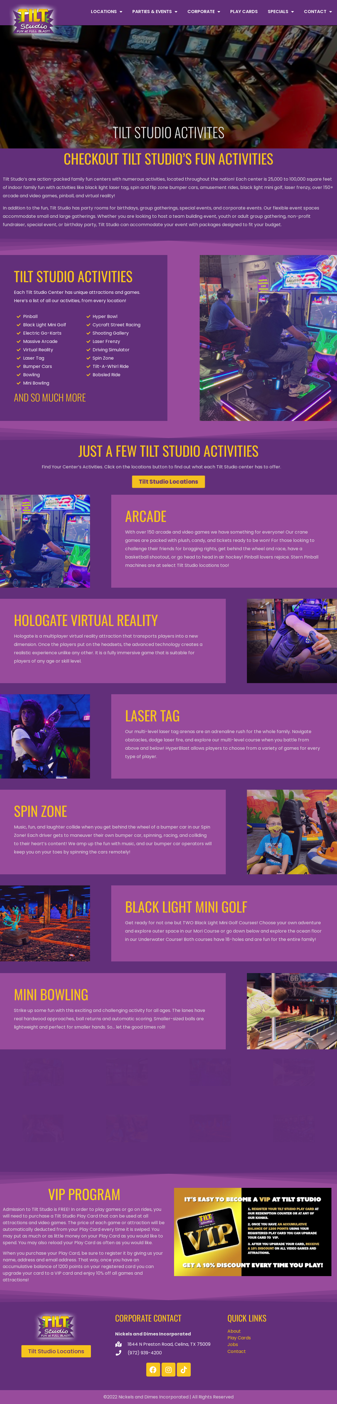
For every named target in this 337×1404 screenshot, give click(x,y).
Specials (281, 12)
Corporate (203, 12)
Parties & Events (154, 12)
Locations (106, 12)
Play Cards (244, 11)
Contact (318, 12)
